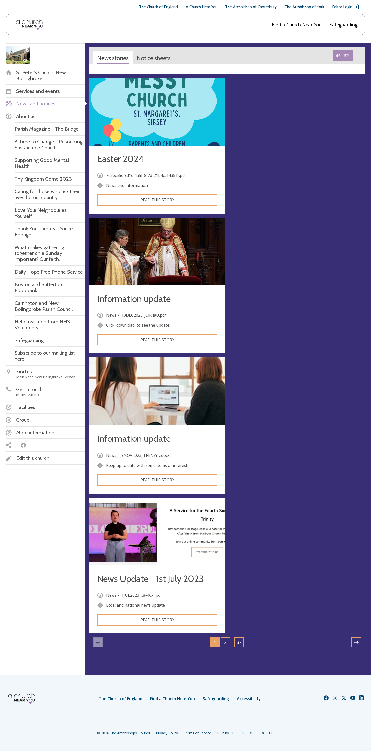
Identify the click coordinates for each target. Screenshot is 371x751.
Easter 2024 (120, 159)
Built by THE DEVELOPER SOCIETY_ (245, 733)
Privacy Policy (167, 733)
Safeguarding (343, 25)
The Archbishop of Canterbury (251, 6)
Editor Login (345, 7)
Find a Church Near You (296, 25)
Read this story (157, 200)
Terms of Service (197, 733)
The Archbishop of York (304, 6)
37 (239, 642)
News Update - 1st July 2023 (150, 578)
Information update (134, 298)
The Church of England (158, 6)
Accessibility (249, 698)
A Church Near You (201, 6)
